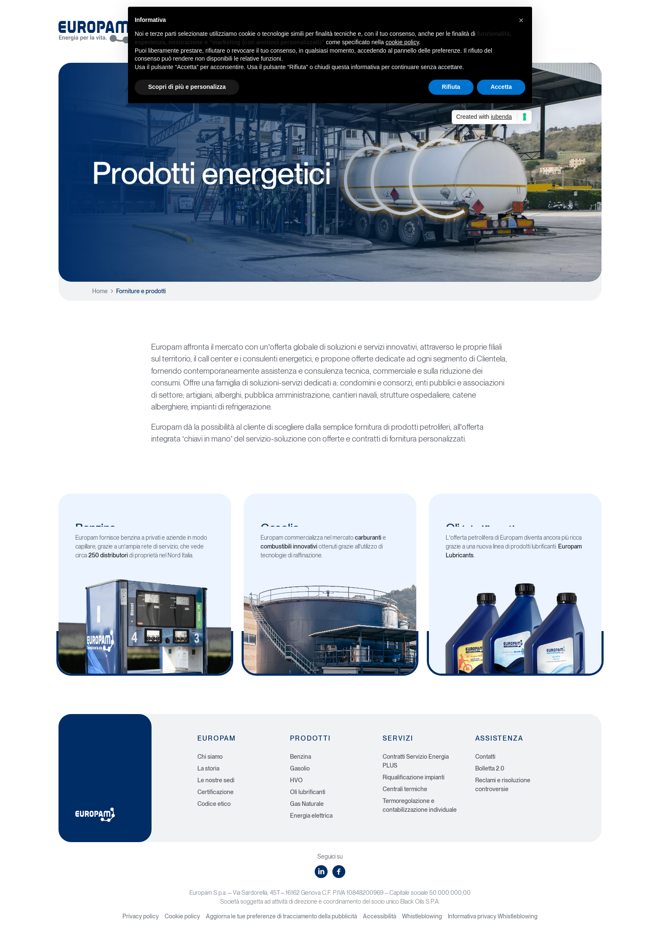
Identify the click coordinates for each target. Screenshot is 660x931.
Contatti (485, 756)
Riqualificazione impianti (413, 777)
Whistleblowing (422, 916)
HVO (296, 780)
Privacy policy (140, 916)
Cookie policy (182, 916)
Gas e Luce (568, 37)
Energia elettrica (311, 815)
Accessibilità (379, 916)
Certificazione (215, 792)
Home (100, 291)
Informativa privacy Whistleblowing (493, 916)
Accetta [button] (501, 86)
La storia (208, 768)
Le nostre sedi (215, 780)
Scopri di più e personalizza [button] (187, 86)
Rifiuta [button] (451, 86)
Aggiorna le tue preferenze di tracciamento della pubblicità (281, 916)
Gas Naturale (307, 803)
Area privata (573, 17)
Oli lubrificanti (307, 792)
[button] (521, 20)
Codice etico (214, 803)
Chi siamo (210, 756)
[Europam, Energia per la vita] (98, 28)
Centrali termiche (405, 789)
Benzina (300, 756)
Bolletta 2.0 (489, 768)
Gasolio (300, 768)
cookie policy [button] (402, 42)
